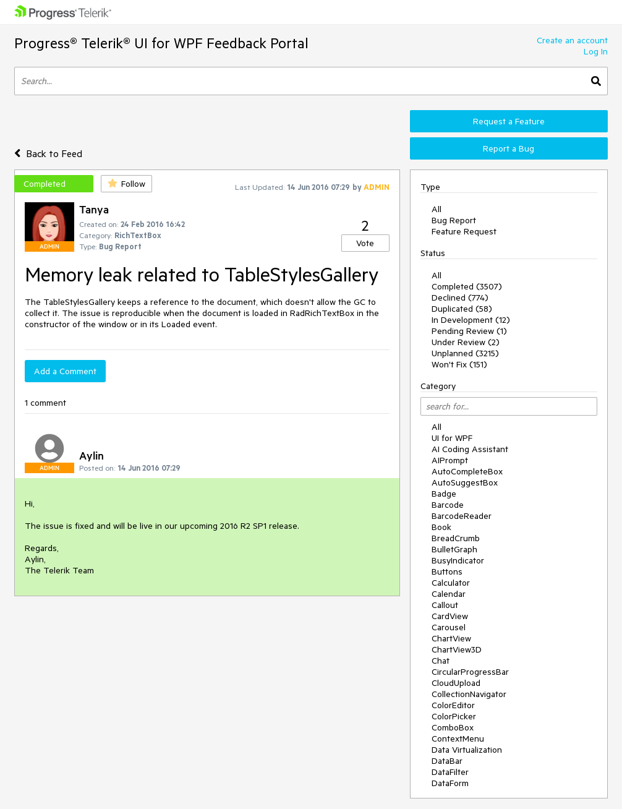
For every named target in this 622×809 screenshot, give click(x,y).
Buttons (447, 571)
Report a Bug (508, 148)
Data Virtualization (467, 749)
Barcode (448, 504)
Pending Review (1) (469, 330)
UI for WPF (452, 437)
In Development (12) (471, 319)
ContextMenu (458, 738)
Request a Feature (509, 121)
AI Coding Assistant (470, 449)
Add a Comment (65, 371)
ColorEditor (453, 705)
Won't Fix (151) (459, 364)
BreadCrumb (456, 538)
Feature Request (464, 231)
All (436, 209)
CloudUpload (456, 682)
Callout (445, 604)
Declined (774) (460, 297)
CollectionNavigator (469, 694)
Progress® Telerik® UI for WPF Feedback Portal (161, 43)
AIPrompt (450, 460)
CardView (450, 616)
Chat (440, 660)
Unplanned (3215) (465, 353)
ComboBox (453, 727)
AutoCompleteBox (467, 471)
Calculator (451, 582)
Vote (365, 243)
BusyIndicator (458, 560)
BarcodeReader (462, 515)
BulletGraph (454, 549)
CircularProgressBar (470, 671)
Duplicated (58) (462, 308)
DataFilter (450, 771)
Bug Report (454, 220)
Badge (444, 493)
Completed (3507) (467, 286)
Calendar (449, 593)
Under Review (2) (466, 342)
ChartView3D (457, 649)
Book (441, 527)
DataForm (450, 783)
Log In (596, 51)
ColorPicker (454, 716)
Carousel (449, 627)
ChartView (451, 638)
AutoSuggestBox (465, 482)
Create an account (572, 40)
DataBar (447, 760)
